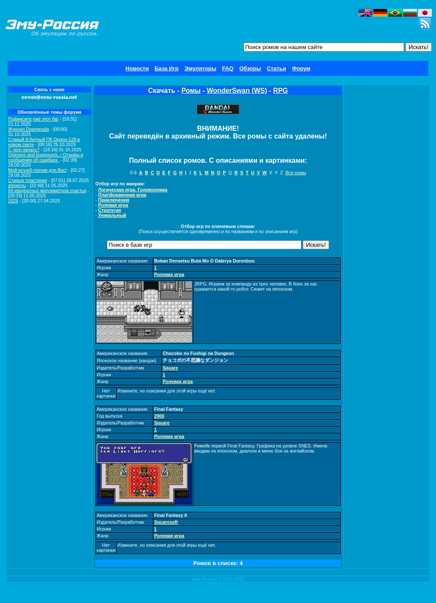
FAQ (228, 68)
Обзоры (250, 68)
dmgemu (17, 185)
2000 (159, 415)
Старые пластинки (27, 180)
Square (170, 367)
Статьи (276, 68)
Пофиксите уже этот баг (33, 118)
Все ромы (295, 172)
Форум (301, 68)
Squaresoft (166, 522)
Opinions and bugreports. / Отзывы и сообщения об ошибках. (45, 157)
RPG (280, 90)
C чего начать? (24, 149)
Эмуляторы (200, 68)
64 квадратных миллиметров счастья (47, 190)
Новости (137, 68)
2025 (13, 200)
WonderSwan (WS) (237, 90)
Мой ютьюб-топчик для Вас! (37, 170)
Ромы (191, 90)
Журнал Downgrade (28, 129)
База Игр (167, 68)
